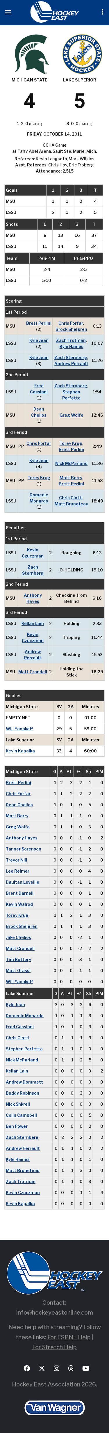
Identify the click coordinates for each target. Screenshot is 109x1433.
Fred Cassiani (39, 388)
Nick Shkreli (18, 1104)
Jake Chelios (18, 937)
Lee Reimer (17, 871)
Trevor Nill (16, 859)
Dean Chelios (39, 412)
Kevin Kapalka (20, 750)
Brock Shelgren (71, 329)
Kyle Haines (71, 346)
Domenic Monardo (39, 497)
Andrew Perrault (71, 363)
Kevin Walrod (19, 904)
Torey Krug (71, 443)
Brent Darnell (19, 893)
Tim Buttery (18, 959)
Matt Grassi (18, 970)
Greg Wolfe (71, 415)
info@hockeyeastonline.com (54, 1312)
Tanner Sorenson (23, 848)
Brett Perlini (38, 323)
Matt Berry (71, 477)
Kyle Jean (39, 340)
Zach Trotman (71, 340)
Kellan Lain (33, 623)
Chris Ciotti (71, 497)
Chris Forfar (70, 323)
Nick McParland (71, 463)
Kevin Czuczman (33, 552)
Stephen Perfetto (71, 394)
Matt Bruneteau (71, 503)
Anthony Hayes (33, 598)
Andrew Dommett (24, 1081)
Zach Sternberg (70, 357)
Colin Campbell (21, 1115)
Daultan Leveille (22, 882)
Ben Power (17, 1126)
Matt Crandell (32, 671)
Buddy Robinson (22, 1093)
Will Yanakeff (19, 728)
